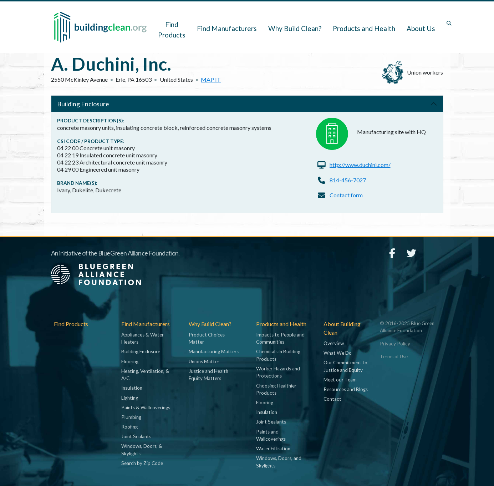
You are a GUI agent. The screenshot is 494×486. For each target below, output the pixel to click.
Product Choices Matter (207, 338)
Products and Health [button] (364, 28)
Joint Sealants (136, 436)
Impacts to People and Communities (280, 338)
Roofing (129, 427)
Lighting (129, 398)
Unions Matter (204, 361)
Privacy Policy (395, 343)
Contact (332, 399)
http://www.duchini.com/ (360, 164)
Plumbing (131, 417)
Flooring (129, 361)
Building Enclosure (83, 104)
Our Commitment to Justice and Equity (345, 366)
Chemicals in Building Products (278, 355)
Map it (211, 79)
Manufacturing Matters (214, 351)
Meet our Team (340, 380)
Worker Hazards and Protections (278, 372)
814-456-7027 (348, 180)
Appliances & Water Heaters (142, 338)
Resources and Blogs (346, 389)
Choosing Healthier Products (276, 389)
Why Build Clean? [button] (294, 28)
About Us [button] (421, 28)
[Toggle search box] (449, 23)
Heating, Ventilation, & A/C (145, 374)
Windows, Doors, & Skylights (141, 449)
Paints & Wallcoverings (145, 407)
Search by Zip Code (142, 463)
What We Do (338, 353)
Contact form (346, 195)
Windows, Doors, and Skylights (278, 461)
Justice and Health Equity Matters (208, 374)
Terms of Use (394, 356)
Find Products (171, 29)
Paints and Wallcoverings (271, 435)
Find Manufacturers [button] (227, 28)
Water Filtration (273, 448)
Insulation (131, 388)
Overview (334, 343)
